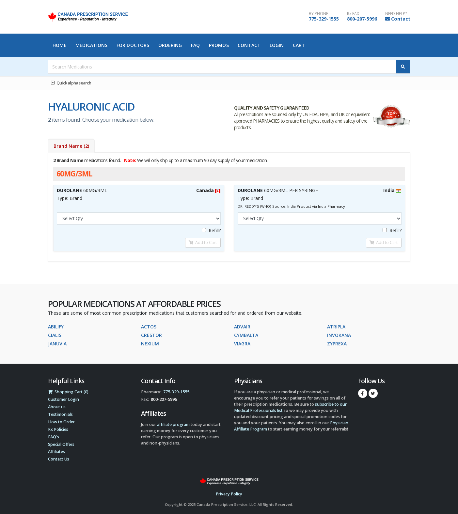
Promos (219, 45)
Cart (299, 45)
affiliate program (173, 424)
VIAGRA (242, 343)
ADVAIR (242, 327)
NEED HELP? (396, 13)
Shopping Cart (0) (68, 392)
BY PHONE (318, 13)
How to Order (61, 422)
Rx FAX (353, 13)
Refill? (211, 230)
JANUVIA (57, 343)
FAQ (195, 45)
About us (57, 407)
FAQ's (53, 437)
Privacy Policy (229, 494)
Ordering (170, 45)
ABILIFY (56, 327)
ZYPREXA (337, 343)
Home (59, 45)
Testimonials (60, 414)
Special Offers (61, 444)
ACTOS (148, 327)
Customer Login (63, 399)
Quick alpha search (71, 83)
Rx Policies (58, 429)
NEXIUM (150, 343)
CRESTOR (151, 335)
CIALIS (54, 335)
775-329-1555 (324, 19)
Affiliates (56, 451)
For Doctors (133, 45)
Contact (400, 19)
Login (277, 45)
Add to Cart (203, 242)
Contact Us (58, 459)
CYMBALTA (246, 335)
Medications (91, 45)
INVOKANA (339, 335)
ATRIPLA (336, 327)
